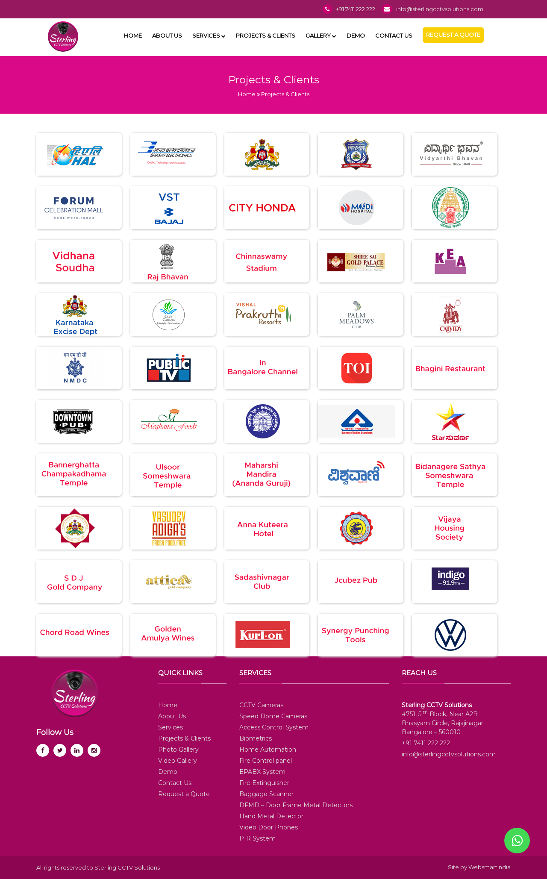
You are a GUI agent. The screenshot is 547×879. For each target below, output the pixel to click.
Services (209, 35)
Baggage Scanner (266, 794)
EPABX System (262, 772)
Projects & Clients (265, 35)
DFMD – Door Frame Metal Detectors (296, 805)
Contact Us (393, 35)
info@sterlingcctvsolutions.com (439, 9)
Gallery (321, 35)
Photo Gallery (178, 749)
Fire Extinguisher (264, 783)
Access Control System (274, 727)
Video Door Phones (268, 827)
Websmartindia (489, 867)
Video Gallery (177, 760)
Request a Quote (453, 34)
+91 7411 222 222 (355, 9)
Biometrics (255, 738)
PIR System (257, 838)
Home (133, 35)
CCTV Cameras (261, 705)
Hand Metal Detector (271, 816)
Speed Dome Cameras (273, 716)
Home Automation (267, 749)
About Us (167, 35)
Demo (356, 35)
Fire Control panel (265, 760)
